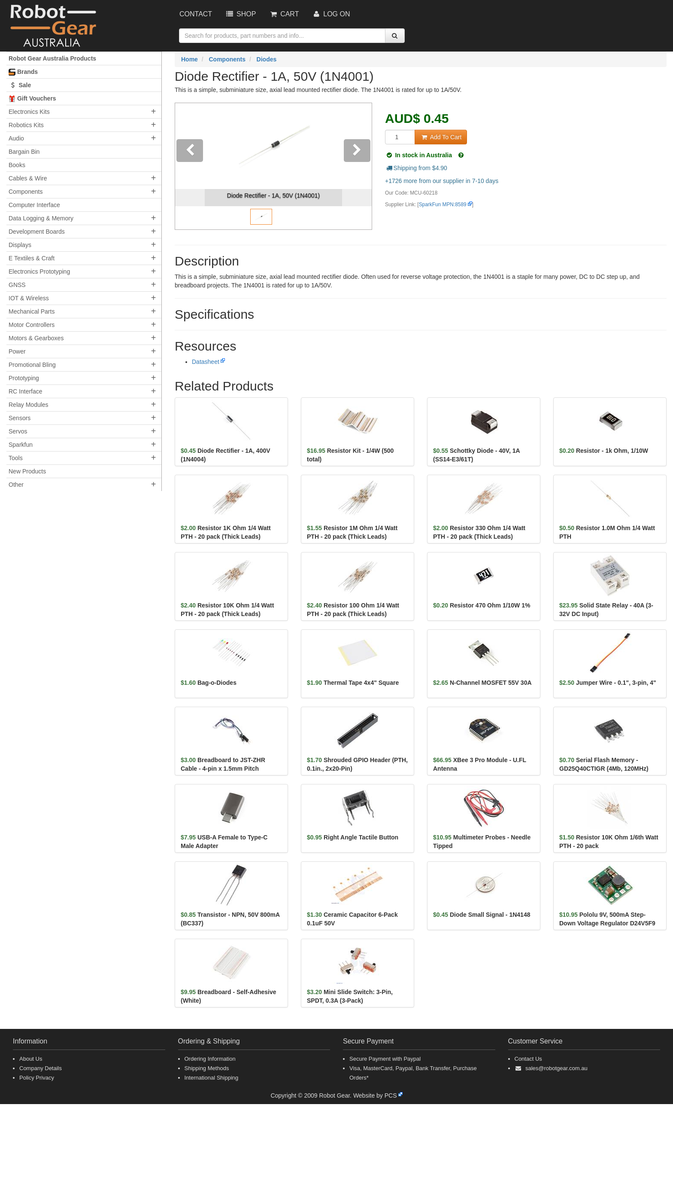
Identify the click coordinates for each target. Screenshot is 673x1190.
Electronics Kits (29, 111)
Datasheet (205, 361)
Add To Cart (440, 137)
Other (16, 484)
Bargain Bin (24, 151)
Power (17, 351)
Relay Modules (29, 404)
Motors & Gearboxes (36, 338)
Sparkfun (21, 444)
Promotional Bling (32, 364)
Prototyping (24, 378)
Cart (284, 14)
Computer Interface (34, 204)
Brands (23, 72)
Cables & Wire (28, 178)
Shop (240, 14)
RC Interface (25, 391)
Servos (18, 431)
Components (25, 191)
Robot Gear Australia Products (52, 58)
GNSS (17, 284)
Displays (20, 244)
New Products (27, 471)
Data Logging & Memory (41, 218)
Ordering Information (210, 1059)
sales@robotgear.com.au (556, 1068)
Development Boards (37, 231)
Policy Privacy (36, 1077)
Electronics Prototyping (39, 271)
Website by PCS (375, 1095)
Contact (195, 14)
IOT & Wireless (29, 298)
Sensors (19, 418)
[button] (190, 166)
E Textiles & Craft (32, 258)
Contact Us (528, 1059)
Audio (16, 138)
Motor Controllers (32, 324)
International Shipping (212, 1077)
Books (17, 165)
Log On (331, 14)
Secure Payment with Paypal (385, 1059)
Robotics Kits (26, 125)
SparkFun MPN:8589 (443, 204)
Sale (20, 85)
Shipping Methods (207, 1068)
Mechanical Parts (32, 311)
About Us (30, 1059)
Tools (16, 458)
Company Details (40, 1068)
